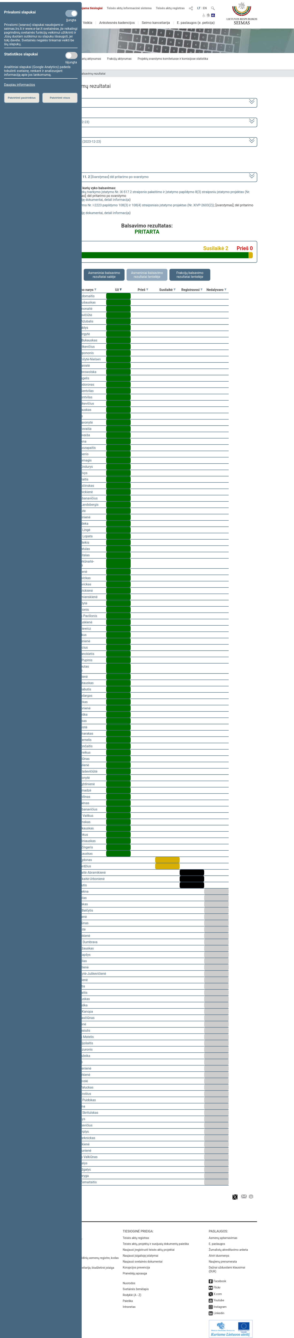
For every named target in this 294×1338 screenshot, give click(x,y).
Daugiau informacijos (19, 85)
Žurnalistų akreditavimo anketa (228, 1247)
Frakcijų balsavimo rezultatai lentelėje (190, 275)
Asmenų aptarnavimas (223, 1235)
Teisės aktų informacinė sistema (129, 8)
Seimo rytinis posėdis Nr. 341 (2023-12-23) (70, 142)
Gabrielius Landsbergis (82, 505)
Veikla (87, 23)
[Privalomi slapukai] (71, 13)
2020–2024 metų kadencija (59, 102)
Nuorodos (129, 1280)
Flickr (217, 1284)
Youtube (219, 1297)
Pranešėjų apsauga (135, 1270)
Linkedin (219, 1310)
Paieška (128, 1298)
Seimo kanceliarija (156, 23)
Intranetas (129, 1304)
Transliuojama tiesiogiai (84, 8)
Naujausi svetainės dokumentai (143, 1258)
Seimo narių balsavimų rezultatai (85, 73)
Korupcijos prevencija (136, 1264)
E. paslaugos (217, 1241)
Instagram (220, 1304)
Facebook (220, 1278)
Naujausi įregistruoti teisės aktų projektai (149, 1247)
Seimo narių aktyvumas (86, 58)
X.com (218, 1291)
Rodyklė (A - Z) (132, 1292)
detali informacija (116, 200)
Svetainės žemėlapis (136, 1286)
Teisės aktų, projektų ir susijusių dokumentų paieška (156, 1241)
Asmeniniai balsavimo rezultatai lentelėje (147, 275)
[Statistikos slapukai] (71, 55)
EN (205, 8)
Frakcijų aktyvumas (119, 58)
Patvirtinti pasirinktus (22, 97)
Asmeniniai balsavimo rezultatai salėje (104, 275)
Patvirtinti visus (60, 97)
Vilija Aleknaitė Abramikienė (85, 872)
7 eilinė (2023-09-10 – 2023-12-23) (64, 122)
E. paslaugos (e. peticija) (196, 23)
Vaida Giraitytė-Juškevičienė (85, 974)
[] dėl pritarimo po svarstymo (94, 177)
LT (198, 8)
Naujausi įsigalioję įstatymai (140, 1252)
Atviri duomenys (219, 1252)
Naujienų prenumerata (223, 1258)
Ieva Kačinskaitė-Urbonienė (85, 879)
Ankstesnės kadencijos (117, 23)
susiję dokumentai (89, 200)
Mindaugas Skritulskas (81, 1113)
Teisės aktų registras (170, 8)
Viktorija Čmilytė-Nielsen (83, 359)
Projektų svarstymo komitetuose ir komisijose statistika (173, 58)
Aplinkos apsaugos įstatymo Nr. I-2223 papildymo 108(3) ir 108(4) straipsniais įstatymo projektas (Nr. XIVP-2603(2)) (130, 205)
